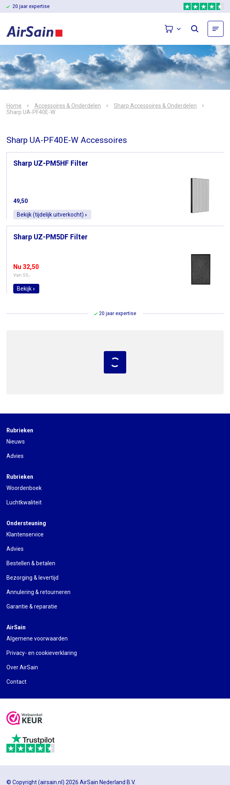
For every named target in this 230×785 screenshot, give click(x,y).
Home (14, 105)
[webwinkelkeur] (24, 719)
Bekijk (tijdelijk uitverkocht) (52, 214)
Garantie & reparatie (31, 606)
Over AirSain (22, 667)
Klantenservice (25, 534)
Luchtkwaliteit (24, 502)
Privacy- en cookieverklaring (41, 653)
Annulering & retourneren (38, 592)
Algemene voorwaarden (37, 638)
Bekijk (26, 288)
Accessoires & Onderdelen (67, 105)
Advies (15, 456)
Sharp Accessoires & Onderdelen (155, 105)
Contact (16, 682)
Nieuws (15, 441)
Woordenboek (24, 488)
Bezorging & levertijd (32, 577)
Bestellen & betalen (30, 563)
